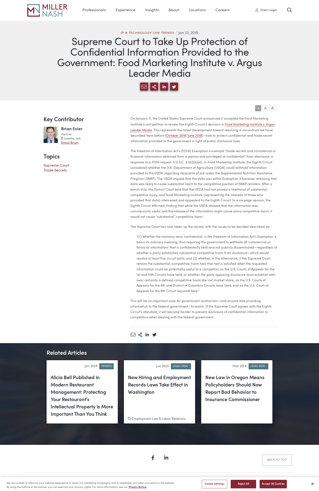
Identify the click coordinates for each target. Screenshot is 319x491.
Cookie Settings (214, 485)
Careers (222, 10)
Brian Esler (71, 129)
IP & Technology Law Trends (148, 33)
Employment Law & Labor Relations (159, 419)
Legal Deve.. (258, 366)
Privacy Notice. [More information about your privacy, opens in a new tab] (138, 488)
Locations (197, 10)
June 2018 (195, 135)
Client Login (266, 10)
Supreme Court (56, 165)
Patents (106, 366)
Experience (125, 10)
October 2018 (176, 135)
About (173, 10)
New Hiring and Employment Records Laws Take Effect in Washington (159, 385)
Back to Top (277, 460)
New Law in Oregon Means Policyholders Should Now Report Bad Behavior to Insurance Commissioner (234, 388)
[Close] (312, 485)
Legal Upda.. (181, 366)
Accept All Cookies (273, 485)
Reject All (243, 485)
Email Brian (70, 143)
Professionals (94, 10)
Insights (152, 10)
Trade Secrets (55, 170)
